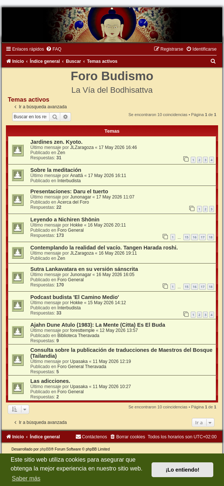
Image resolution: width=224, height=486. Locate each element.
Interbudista (69, 180)
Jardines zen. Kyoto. (56, 142)
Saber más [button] (26, 478)
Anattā (76, 175)
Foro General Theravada (81, 366)
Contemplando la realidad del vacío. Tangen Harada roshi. (104, 248)
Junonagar (80, 197)
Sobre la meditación (55, 170)
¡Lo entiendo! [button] (182, 470)
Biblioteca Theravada (78, 335)
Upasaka (79, 361)
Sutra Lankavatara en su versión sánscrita (84, 269)
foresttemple (82, 330)
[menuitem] (53, 49)
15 (187, 237)
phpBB (45, 449)
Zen (61, 152)
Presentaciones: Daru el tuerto (69, 191)
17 (202, 237)
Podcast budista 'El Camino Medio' (74, 297)
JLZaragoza (82, 147)
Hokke (76, 225)
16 (194, 237)
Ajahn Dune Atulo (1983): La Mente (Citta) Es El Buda (97, 325)
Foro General (70, 230)
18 (211, 237)
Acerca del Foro (73, 202)
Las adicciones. (50, 381)
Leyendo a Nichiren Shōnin (64, 219)
